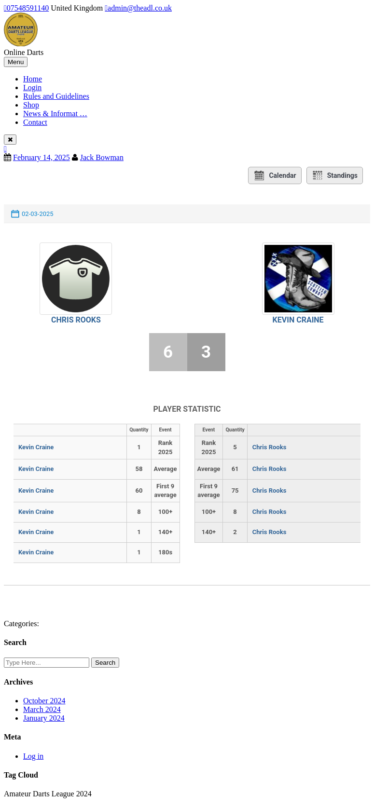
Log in (33, 756)
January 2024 (44, 718)
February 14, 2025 (41, 157)
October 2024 (44, 701)
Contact (35, 122)
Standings (335, 175)
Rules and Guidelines (56, 96)
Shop (31, 105)
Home (32, 79)
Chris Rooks (76, 319)
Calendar (274, 175)
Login (32, 87)
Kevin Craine (298, 319)
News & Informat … (55, 113)
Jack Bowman (102, 157)
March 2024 (42, 709)
